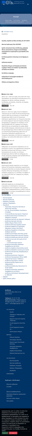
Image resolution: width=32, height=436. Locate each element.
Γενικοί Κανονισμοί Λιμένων (14, 242)
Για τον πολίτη (16, 20)
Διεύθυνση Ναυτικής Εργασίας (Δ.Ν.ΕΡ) (15, 224)
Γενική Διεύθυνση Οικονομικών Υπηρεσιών (16, 214)
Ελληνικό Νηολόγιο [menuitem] (15, 337)
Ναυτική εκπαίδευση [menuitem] (15, 363)
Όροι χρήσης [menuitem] (9, 401)
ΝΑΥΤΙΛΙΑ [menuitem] (8, 335)
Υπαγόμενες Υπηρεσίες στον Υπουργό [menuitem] (17, 315)
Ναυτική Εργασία (7, 198)
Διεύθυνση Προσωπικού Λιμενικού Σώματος (16, 235)
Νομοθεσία (24, 20)
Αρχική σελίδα (8, 20)
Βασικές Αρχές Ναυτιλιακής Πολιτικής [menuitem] (17, 343)
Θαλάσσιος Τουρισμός (9, 201)
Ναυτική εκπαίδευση (8, 199)
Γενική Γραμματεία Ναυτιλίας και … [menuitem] (17, 324)
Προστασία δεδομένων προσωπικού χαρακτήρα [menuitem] (16, 395)
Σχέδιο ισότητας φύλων (9, 278)
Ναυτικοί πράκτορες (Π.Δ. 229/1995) (11, 44)
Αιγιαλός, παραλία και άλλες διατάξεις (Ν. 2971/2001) (16, 41)
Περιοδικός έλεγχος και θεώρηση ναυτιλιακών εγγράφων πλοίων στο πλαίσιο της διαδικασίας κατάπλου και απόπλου (14, 67)
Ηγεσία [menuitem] (11, 312)
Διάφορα (5, 277)
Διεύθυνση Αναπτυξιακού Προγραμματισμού (17, 273)
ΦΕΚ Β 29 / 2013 (6, 163)
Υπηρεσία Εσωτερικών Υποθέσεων (14, 259)
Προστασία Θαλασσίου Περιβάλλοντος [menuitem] (16, 347)
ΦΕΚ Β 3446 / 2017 (7, 144)
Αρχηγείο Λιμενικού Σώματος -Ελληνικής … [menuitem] (17, 319)
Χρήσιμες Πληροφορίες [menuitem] (16, 368)
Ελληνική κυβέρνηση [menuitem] (11, 384)
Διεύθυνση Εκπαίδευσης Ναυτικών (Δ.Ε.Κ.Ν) (16, 237)
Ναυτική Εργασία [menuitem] (14, 360)
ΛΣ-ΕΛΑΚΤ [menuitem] (8, 386)
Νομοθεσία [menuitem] (13, 370)
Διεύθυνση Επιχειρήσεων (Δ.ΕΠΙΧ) (14, 260)
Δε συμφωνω (13, 433)
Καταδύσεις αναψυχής (8, 73)
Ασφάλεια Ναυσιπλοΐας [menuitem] (16, 350)
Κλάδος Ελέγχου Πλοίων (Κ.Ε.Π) (13, 223)
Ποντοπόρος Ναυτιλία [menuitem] (15, 339)
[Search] (28, 4)
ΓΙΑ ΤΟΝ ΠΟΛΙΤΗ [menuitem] (10, 358)
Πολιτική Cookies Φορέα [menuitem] (13, 398)
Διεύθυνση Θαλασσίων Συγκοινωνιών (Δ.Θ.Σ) (17, 250)
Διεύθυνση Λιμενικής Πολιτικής (13, 221)
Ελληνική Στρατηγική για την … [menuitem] (17, 354)
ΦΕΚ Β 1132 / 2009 (7, 94)
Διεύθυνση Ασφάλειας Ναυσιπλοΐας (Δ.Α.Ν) (16, 248)
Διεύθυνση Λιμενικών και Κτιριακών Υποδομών (17, 219)
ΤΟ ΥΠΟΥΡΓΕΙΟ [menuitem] (10, 309)
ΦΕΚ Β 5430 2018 (7, 181)
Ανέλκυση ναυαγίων (7, 62)
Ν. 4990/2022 (8, 275)
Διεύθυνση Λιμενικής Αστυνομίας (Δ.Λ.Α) (14, 22)
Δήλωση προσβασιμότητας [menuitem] (13, 391)
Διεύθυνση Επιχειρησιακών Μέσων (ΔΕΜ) (16, 257)
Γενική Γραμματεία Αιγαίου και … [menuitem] (17, 328)
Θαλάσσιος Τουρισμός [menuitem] (15, 365)
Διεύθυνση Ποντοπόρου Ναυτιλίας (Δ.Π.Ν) (16, 233)
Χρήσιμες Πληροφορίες (9, 203)
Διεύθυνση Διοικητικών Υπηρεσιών (14, 255)
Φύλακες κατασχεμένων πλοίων (10, 82)
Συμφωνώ (5, 433)
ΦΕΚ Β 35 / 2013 (6, 109)
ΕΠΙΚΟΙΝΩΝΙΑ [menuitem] (10, 373)
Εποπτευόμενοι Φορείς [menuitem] (16, 331)
